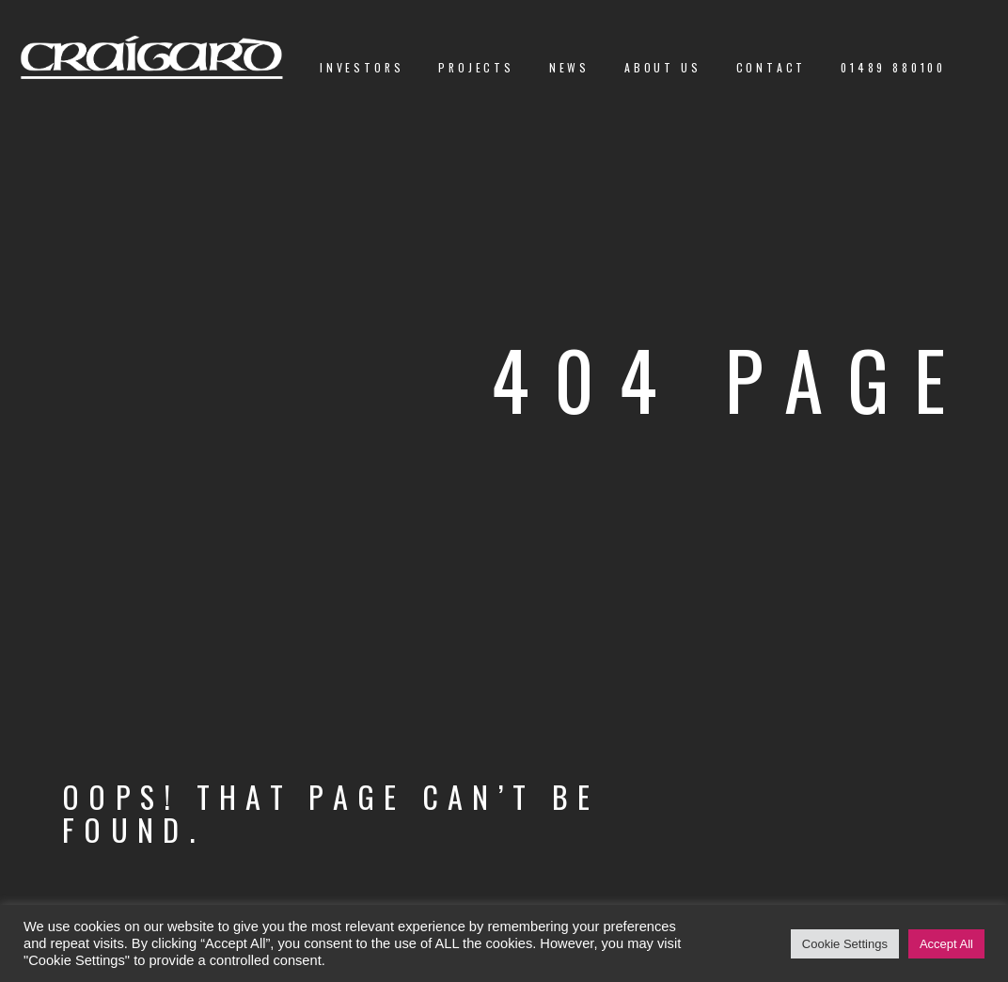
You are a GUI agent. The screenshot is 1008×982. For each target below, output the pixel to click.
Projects (476, 67)
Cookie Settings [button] (845, 944)
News (569, 67)
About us (662, 67)
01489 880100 (893, 67)
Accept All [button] (946, 944)
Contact (771, 67)
